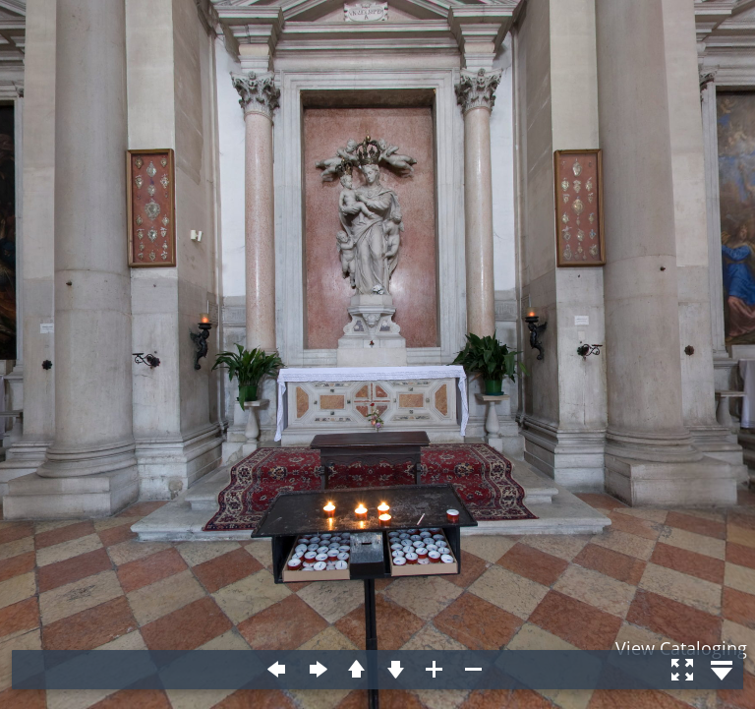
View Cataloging (681, 648)
